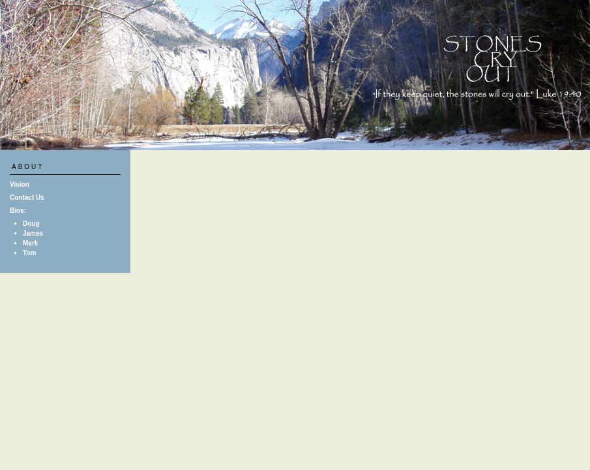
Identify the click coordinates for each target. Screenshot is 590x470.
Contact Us (27, 197)
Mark (30, 243)
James (33, 233)
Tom (29, 253)
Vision (19, 184)
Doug (31, 223)
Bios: (18, 210)
